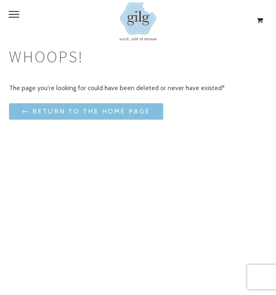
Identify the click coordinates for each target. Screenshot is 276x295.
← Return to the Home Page (86, 111)
